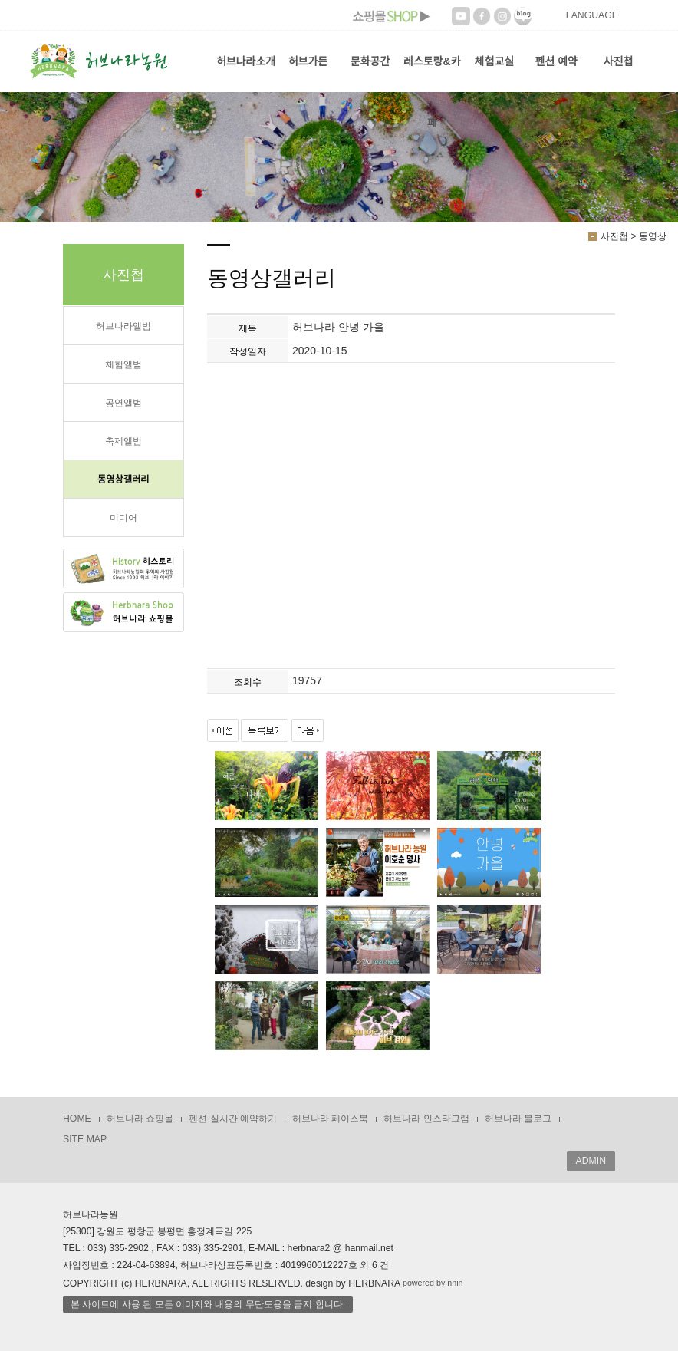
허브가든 (308, 61)
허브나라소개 (245, 61)
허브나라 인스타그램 (426, 1118)
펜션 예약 (556, 61)
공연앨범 (123, 402)
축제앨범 (123, 441)
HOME (77, 1118)
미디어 (123, 517)
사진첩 (619, 61)
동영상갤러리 (123, 479)
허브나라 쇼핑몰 (140, 1118)
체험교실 (495, 61)
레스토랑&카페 (432, 73)
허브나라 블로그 (518, 1118)
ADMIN (591, 1160)
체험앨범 (123, 364)
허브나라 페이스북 (330, 1118)
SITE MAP (85, 1139)
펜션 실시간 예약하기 (233, 1118)
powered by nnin (433, 1282)
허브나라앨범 (123, 326)
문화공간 (370, 61)
